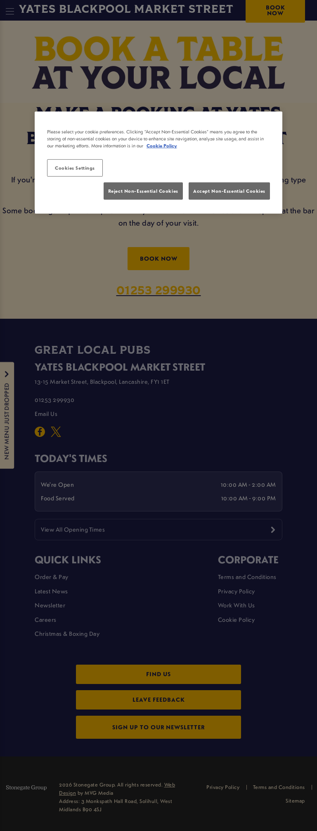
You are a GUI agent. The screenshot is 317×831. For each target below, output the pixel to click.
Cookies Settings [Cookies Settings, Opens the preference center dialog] (75, 168)
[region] (158, 162)
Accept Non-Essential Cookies (229, 191)
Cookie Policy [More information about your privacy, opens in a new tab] (162, 145)
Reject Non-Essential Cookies (143, 191)
